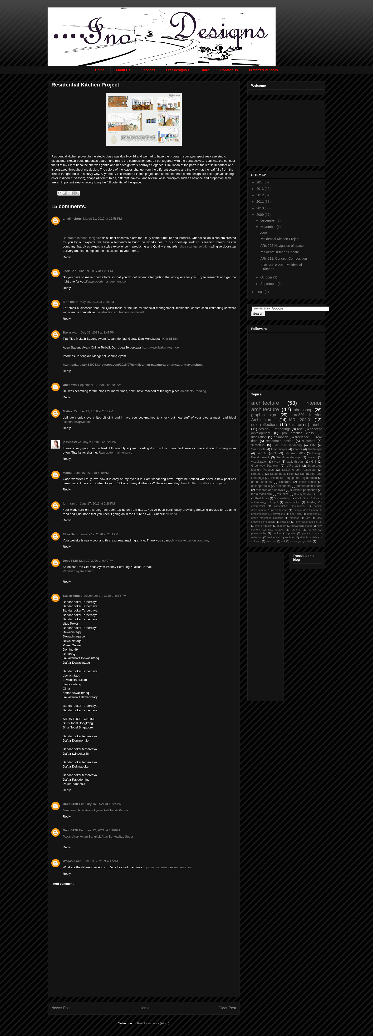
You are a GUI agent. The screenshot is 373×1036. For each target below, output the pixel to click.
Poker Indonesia (74, 784)
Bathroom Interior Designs (81, 238)
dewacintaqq (71, 675)
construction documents (289, 506)
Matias (67, 411)
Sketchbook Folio (282, 473)
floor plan (296, 513)
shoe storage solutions (195, 246)
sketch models (308, 537)
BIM (312, 445)
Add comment (63, 883)
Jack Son (69, 271)
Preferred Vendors (263, 70)
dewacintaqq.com (75, 680)
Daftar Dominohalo (75, 740)
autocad (311, 478)
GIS (313, 461)
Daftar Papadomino (76, 779)
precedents (283, 486)
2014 (260, 182)
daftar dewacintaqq (76, 693)
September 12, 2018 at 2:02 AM (100, 385)
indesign (285, 521)
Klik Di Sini (170, 338)
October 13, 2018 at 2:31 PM (93, 411)
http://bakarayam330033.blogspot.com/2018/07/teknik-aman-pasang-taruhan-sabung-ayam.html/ (133, 364)
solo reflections (264, 424)
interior (297, 449)
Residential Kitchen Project (279, 239)
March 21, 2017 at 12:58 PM (102, 218)
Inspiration (259, 437)
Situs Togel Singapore (78, 727)
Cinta (66, 688)
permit (312, 529)
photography (258, 533)
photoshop (303, 410)
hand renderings (288, 457)
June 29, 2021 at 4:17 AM (100, 861)
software (256, 541)
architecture (265, 403)
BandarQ (69, 654)
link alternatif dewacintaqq (80, 697)
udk (283, 541)
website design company (192, 540)
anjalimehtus (72, 218)
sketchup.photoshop (303, 490)
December (268, 220)
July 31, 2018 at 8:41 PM (97, 332)
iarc (308, 517)
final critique (279, 449)
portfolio (262, 453)
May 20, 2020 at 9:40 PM (96, 560)
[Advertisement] (287, 131)
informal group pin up (308, 521)
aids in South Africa (306, 498)
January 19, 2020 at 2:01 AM (98, 534)
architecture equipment (285, 478)
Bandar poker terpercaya (80, 736)
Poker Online (72, 645)
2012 (260, 195)
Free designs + (178, 70)
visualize (283, 494)
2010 (260, 208)
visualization (259, 461)
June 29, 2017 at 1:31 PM (95, 271)
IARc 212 (293, 465)
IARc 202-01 (300, 420)
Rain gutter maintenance (116, 452)
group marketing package (267, 517)
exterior (316, 425)
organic (296, 529)
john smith (71, 301)
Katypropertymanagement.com (107, 281)
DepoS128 (70, 560)
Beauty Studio (302, 494)
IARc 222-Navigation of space (282, 246)
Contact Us (229, 70)
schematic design (279, 441)
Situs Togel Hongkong (78, 723)
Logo (263, 232)
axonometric (292, 502)
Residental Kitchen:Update (279, 252)
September (268, 284)
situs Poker (70, 623)
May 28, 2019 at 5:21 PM (100, 442)
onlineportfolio (260, 486)
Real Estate (262, 498)
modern (281, 525)
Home (99, 70)
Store (205, 70)
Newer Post (61, 1008)
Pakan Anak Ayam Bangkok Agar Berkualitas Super (98, 836)
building (311, 502)
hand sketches (261, 482)
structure (271, 541)
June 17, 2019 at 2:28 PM (97, 503)
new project (275, 529)
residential (273, 537)
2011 (260, 201)
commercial (258, 506)
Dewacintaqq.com (75, 636)
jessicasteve (72, 442)
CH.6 (319, 494)
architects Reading (193, 391)
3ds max (295, 425)
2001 (260, 292)
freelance (302, 437)
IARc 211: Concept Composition (283, 258)
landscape (315, 449)
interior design (263, 525)
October (266, 277)
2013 (260, 189)
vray (277, 461)
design (263, 429)
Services (148, 70)
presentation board (309, 486)
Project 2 (257, 473)
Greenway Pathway (265, 465)
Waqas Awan (72, 861)
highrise (294, 517)
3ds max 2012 (295, 453)
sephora (289, 537)
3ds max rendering (288, 445)
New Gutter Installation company (203, 483)
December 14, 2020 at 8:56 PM (105, 595)
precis (291, 533)
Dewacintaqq (72, 632)
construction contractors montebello (121, 312)
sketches (308, 441)
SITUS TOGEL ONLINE (79, 719)
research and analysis (270, 490)
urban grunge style (301, 541)
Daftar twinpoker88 (76, 753)
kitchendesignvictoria (77, 422)
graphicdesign (263, 415)
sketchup (258, 445)
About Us (123, 70)
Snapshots (258, 449)
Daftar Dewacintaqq (76, 662)
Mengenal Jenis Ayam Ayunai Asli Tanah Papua (95, 810)
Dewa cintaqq (72, 641)
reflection (256, 537)
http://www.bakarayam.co (160, 347)
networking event (301, 525)
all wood (171, 514)
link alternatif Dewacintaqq (81, 658)
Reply (67, 257)
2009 (260, 215)
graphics (312, 513)
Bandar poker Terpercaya (80, 602)
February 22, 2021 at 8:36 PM (99, 830)
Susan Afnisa (72, 595)
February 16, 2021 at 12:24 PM (100, 804)
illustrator (285, 482)
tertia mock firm (261, 494)
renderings (282, 429)
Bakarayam (71, 332)
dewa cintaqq (72, 684)
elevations (279, 513)
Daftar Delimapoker (76, 766)
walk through (295, 461)
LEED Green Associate (298, 469)
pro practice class (298, 433)
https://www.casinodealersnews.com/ (168, 867)
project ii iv (309, 533)
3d (276, 453)
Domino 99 (70, 649)
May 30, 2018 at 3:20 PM (97, 301)
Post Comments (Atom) (153, 1023)
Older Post (227, 1008)
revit (300, 429)
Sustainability (282, 498)
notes (312, 457)
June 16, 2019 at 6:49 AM (91, 473)
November (268, 227)
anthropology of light (264, 502)
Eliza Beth (70, 534)
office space (307, 482)
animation (281, 437)
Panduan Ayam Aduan (78, 571)
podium (277, 533)
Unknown (70, 385)
